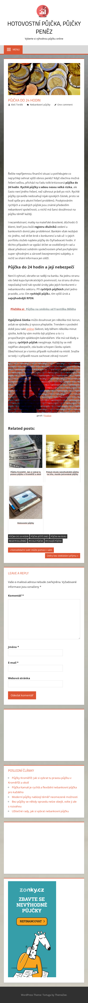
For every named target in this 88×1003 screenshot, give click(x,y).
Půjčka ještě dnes (40, 536)
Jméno (13, 647)
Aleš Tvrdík (17, 104)
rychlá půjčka (36, 541)
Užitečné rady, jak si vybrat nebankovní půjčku (40, 811)
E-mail (13, 662)
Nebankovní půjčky (40, 104)
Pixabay (47, 415)
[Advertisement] (44, 139)
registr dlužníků (17, 541)
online (30, 329)
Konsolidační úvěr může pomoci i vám (31, 550)
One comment (65, 104)
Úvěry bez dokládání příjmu (61, 556)
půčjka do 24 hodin (19, 536)
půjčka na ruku (58, 536)
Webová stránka (19, 678)
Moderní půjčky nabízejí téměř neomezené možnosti (45, 797)
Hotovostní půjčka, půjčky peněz (44, 27)
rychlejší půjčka (53, 541)
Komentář (16, 595)
